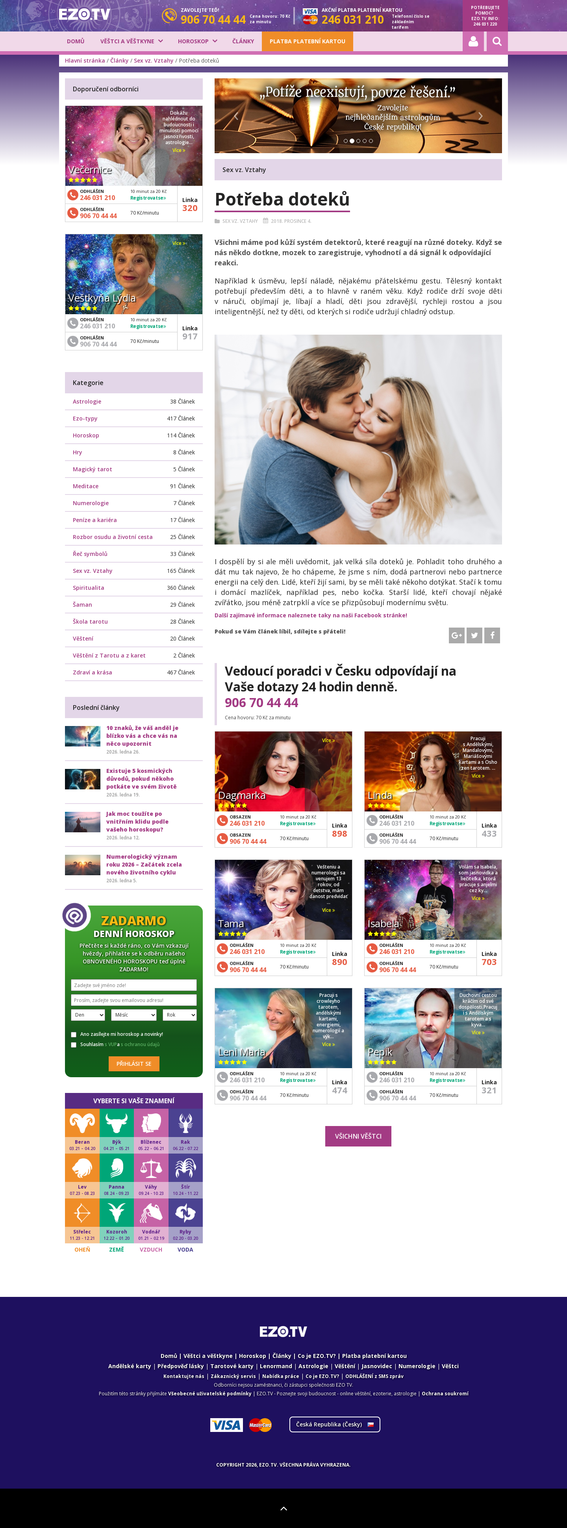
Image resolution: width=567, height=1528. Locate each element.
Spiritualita (88, 587)
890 (339, 961)
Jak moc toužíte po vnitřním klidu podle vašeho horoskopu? (137, 821)
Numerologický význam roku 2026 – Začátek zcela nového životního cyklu (144, 864)
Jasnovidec (376, 1366)
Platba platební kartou (307, 41)
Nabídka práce (280, 1376)
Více (328, 740)
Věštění (345, 1366)
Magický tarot (92, 469)
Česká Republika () (335, 1424)
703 (489, 961)
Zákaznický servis (233, 1376)
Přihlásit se (134, 1063)
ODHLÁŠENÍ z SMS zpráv (374, 1376)
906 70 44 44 (261, 702)
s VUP (111, 1044)
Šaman (82, 604)
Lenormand (276, 1366)
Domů (76, 41)
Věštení (83, 638)
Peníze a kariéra (95, 520)
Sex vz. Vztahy (154, 60)
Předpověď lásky (181, 1366)
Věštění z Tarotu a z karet (109, 655)
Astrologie (87, 401)
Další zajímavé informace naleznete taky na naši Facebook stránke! (311, 615)
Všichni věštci (358, 1136)
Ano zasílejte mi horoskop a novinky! (117, 1034)
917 (190, 336)
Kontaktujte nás (183, 1376)
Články (243, 41)
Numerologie (91, 503)
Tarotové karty (232, 1366)
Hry (77, 452)
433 (489, 833)
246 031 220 (485, 24)
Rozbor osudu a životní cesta (113, 537)
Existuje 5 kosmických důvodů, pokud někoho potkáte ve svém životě (141, 778)
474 (339, 1089)
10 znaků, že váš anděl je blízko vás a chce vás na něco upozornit (142, 735)
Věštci (450, 1366)
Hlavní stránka (85, 60)
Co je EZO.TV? (317, 1355)
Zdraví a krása (92, 672)
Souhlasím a (115, 1044)
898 (339, 833)
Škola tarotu (90, 621)
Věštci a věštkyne (127, 41)
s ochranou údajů (140, 1044)
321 (489, 1089)
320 (190, 207)
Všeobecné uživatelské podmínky (210, 1393)
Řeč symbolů (90, 553)
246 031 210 (247, 823)
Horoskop (193, 41)
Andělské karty (129, 1366)
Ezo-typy (85, 418)
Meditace (85, 486)
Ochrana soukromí (445, 1393)
